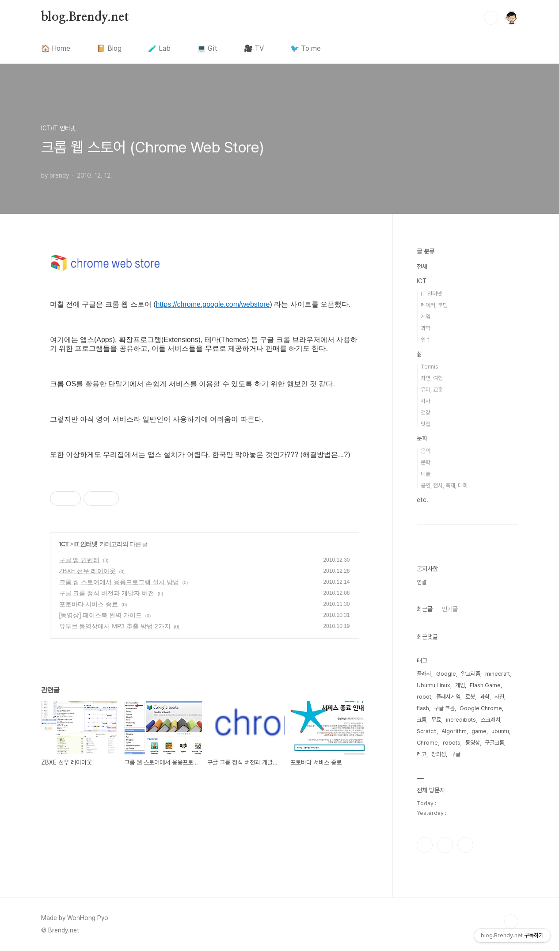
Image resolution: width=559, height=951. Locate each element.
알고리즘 (470, 673)
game (479, 731)
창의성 (438, 754)
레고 (421, 754)
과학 (425, 328)
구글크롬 (494, 742)
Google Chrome (481, 708)
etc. (422, 499)
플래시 (424, 673)
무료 (436, 719)
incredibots (461, 719)
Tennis (429, 366)
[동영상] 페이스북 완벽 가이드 (100, 615)
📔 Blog (109, 48)
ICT (64, 544)
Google (446, 673)
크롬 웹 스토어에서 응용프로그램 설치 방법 (119, 582)
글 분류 (425, 251)
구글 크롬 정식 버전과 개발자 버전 (106, 593)
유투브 (465, 845)
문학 (425, 462)
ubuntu (500, 731)
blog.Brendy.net (85, 17)
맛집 (425, 424)
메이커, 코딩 (434, 305)
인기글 (450, 608)
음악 (425, 451)
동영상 (472, 742)
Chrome (427, 742)
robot (424, 696)
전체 (422, 266)
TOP (511, 921)
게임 (425, 316)
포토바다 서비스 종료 (88, 604)
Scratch (427, 731)
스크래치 (490, 719)
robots (451, 742)
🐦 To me (305, 48)
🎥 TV (254, 48)
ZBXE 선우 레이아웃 (87, 570)
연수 (425, 339)
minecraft (497, 673)
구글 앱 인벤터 (79, 559)
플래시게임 (448, 696)
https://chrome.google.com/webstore (213, 304)
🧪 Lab (159, 48)
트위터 (445, 845)
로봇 (470, 696)
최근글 (425, 608)
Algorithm (454, 731)
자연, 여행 (432, 378)
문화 (422, 438)
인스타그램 (425, 845)
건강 (425, 412)
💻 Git (207, 48)
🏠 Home (55, 48)
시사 (425, 401)
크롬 (421, 719)
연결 (421, 582)
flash (423, 708)
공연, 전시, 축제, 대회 (444, 485)
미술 (425, 474)
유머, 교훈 (432, 389)
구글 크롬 (444, 708)
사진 (499, 696)
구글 (455, 754)
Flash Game (485, 685)
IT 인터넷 (85, 544)
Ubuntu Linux (433, 685)
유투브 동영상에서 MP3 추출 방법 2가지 (115, 626)
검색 (491, 17)
